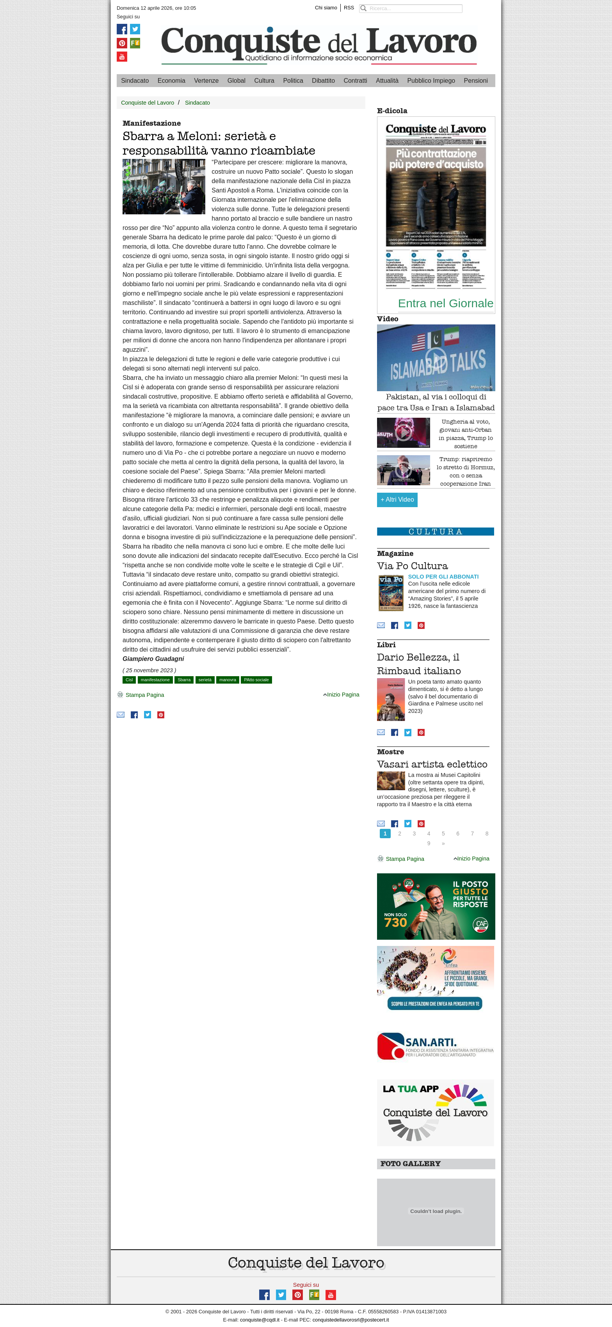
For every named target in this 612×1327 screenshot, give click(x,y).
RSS (349, 8)
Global (237, 80)
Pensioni (476, 80)
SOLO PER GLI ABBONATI (443, 577)
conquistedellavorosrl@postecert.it (351, 1320)
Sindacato (135, 80)
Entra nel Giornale (446, 303)
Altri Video (397, 499)
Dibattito (323, 80)
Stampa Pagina (140, 695)
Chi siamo (326, 8)
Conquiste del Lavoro (147, 103)
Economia (171, 80)
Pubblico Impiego (431, 80)
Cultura (264, 80)
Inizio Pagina (341, 694)
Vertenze (206, 80)
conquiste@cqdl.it (259, 1320)
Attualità (387, 80)
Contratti (355, 80)
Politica (293, 80)
